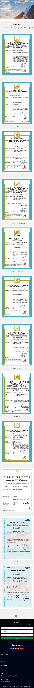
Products (3, 658)
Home (3, 20)
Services (3, 661)
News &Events (4, 665)
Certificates (7, 20)
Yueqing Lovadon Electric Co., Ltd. (5, 1)
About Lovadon (4, 654)
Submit (17, 638)
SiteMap (29, 686)
